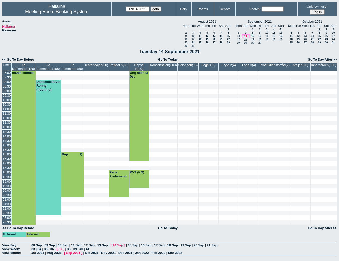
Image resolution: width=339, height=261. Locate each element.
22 (228, 39)
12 (207, 36)
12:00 (7, 118)
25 (200, 42)
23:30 (7, 222)
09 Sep (50, 245)
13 (214, 36)
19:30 (7, 186)
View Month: (11, 253)
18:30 (7, 177)
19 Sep (186, 245)
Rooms (203, 9)
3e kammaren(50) (72, 67)
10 (193, 36)
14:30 (7, 141)
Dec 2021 (125, 253)
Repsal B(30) (139, 67)
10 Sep (63, 245)
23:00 (7, 218)
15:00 (7, 145)
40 (81, 249)
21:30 (7, 204)
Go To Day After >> (322, 59)
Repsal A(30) (118, 65)
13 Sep (102, 245)
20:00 (7, 190)
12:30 (7, 122)
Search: (255, 9)
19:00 (7, 181)
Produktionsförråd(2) (275, 65)
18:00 (7, 172)
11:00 (7, 109)
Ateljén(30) (300, 65)
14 (221, 36)
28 (221, 42)
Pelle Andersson (118, 174)
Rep (72, 154)
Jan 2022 (142, 253)
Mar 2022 (175, 253)
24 (193, 42)
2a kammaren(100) (48, 67)
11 (200, 36)
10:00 (7, 100)
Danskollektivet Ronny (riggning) (48, 85)
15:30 (7, 150)
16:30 (7, 159)
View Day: (9, 245)
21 (221, 39)
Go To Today (168, 59)
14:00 (7, 136)
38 (68, 249)
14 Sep (117, 245)
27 (214, 42)
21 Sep (212, 245)
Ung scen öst (139, 74)
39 (75, 249)
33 (33, 249)
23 (186, 42)
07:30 (7, 77)
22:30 (7, 213)
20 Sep (199, 245)
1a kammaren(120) (23, 67)
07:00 (7, 73)
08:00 (7, 82)
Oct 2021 (91, 253)
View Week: (11, 249)
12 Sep (89, 245)
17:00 (7, 163)
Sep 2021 (73, 253)
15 (228, 36)
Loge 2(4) (229, 65)
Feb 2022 (158, 253)
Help (183, 9)
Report (225, 9)
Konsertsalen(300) (163, 65)
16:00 (7, 154)
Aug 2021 (54, 253)
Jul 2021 (37, 253)
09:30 (7, 95)
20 (214, 39)
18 (200, 39)
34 (39, 249)
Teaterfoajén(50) (96, 65)
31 (193, 46)
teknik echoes (23, 73)
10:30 (7, 104)
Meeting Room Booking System (56, 11)
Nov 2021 (108, 253)
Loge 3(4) (249, 65)
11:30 (7, 113)
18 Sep (172, 245)
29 (228, 42)
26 (207, 42)
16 (186, 39)
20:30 (7, 195)
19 (207, 39)
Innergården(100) (323, 65)
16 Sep (146, 245)
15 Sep (133, 245)
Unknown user (317, 6)
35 (45, 249)
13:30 (7, 132)
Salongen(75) (188, 65)
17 (193, 39)
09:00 (7, 91)
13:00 (7, 127)
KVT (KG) (137, 172)
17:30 (7, 168)
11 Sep (76, 245)
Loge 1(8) (209, 65)
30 (186, 46)
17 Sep (159, 245)
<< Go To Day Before (18, 59)
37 (60, 249)
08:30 (7, 86)
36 (52, 249)
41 (87, 249)
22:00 (7, 208)
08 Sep (36, 245)
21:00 (7, 199)
